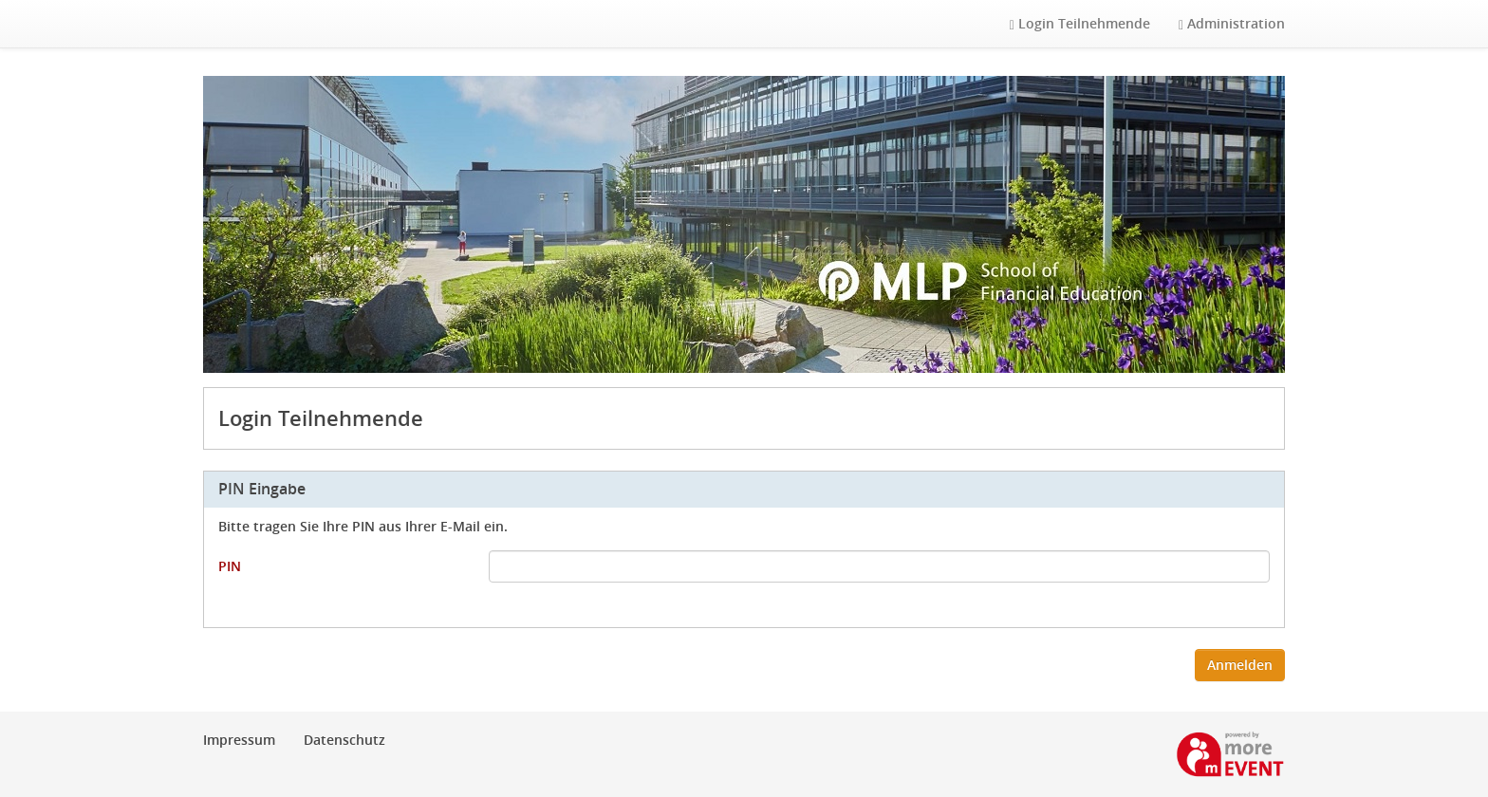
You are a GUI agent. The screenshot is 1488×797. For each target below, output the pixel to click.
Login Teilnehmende (1080, 23)
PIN (229, 566)
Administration (1232, 23)
